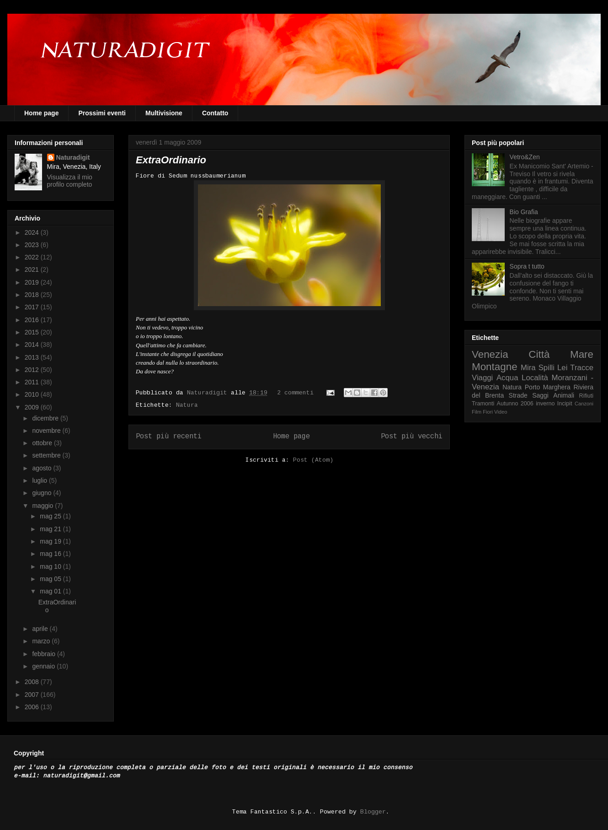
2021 (33, 269)
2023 (33, 244)
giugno (42, 492)
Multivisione (163, 113)
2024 (33, 232)
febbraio (44, 654)
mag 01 (51, 591)
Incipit (564, 403)
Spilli (547, 367)
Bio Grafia (524, 212)
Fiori (488, 412)
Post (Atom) (313, 460)
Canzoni (584, 403)
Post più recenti (169, 436)
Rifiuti (586, 396)
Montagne (494, 366)
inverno (545, 403)
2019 (33, 282)
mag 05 (51, 578)
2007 (33, 694)
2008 (33, 681)
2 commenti (295, 392)
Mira (528, 367)
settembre (47, 455)
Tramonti (483, 403)
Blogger (373, 811)
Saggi (540, 395)
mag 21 (51, 529)
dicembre (46, 418)
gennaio (44, 666)
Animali (563, 395)
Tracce (581, 367)
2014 (33, 344)
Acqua (507, 377)
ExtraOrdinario (171, 160)
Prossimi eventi (102, 113)
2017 (33, 307)
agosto (42, 468)
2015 (33, 332)
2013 (33, 357)
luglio (40, 480)
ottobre (42, 443)
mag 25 (51, 516)
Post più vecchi (412, 436)
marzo (42, 641)
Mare (581, 354)
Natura (187, 405)
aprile (40, 628)
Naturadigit (209, 392)
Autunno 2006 (515, 403)
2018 (33, 294)
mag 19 (51, 541)
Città (538, 354)
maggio (43, 505)
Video (500, 412)
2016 (33, 319)
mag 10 (51, 566)
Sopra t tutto (527, 266)
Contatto (215, 113)
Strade (518, 395)
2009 (33, 407)
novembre (47, 430)
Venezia (490, 354)
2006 (33, 707)
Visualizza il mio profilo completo (69, 180)
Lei (562, 367)
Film (476, 412)
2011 (33, 382)
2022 (33, 257)
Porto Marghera (548, 387)
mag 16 (51, 553)
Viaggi (482, 377)
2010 (33, 394)
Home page (41, 113)
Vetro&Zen (525, 157)
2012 (33, 369)
